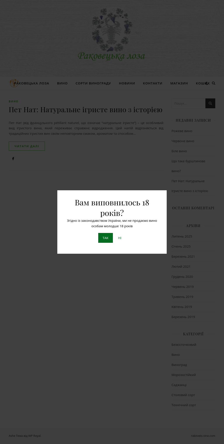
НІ (119, 238)
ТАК (105, 238)
